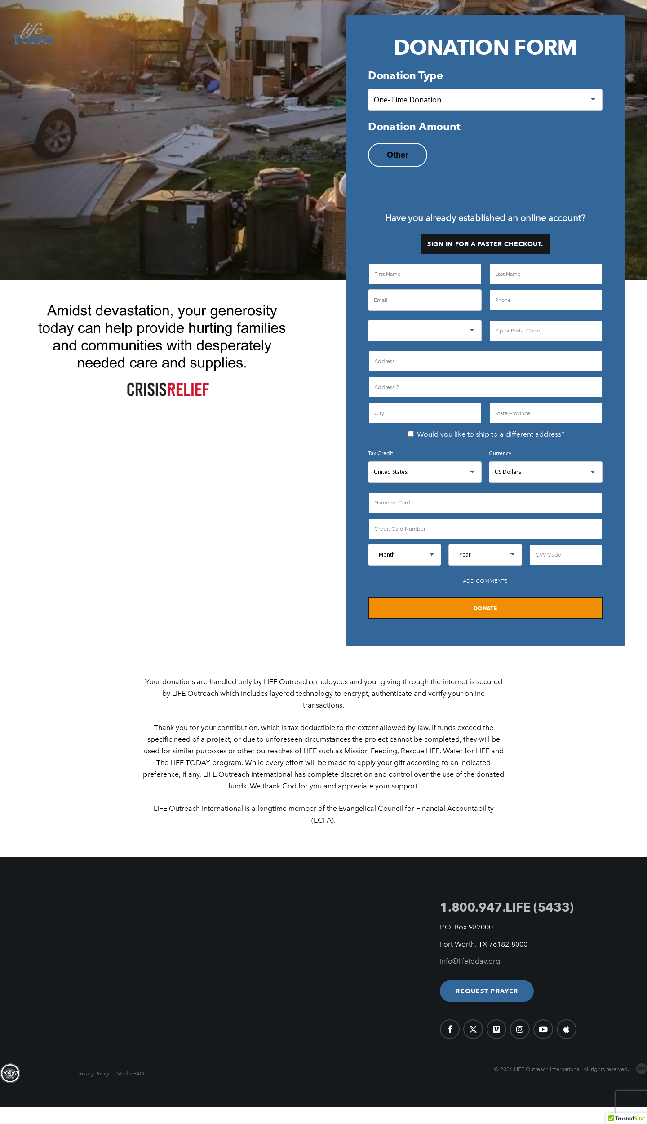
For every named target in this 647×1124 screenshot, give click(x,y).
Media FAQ (130, 1074)
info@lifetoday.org (470, 961)
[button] (487, 991)
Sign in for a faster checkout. (485, 244)
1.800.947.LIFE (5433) (506, 907)
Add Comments (485, 581)
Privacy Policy (93, 1074)
